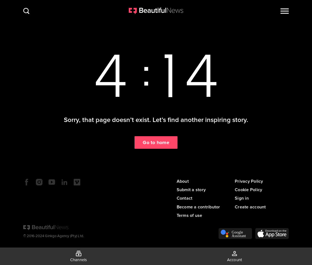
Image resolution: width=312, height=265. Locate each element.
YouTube (51, 182)
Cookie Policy (248, 190)
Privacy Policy (249, 181)
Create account (250, 207)
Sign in (242, 198)
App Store (272, 233)
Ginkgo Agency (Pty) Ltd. (64, 236)
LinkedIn (64, 182)
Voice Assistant (235, 233)
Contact (185, 198)
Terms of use (189, 215)
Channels (78, 259)
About (183, 181)
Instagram (39, 182)
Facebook (26, 182)
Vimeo (77, 182)
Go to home (156, 142)
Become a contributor (198, 207)
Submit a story (191, 190)
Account (234, 259)
